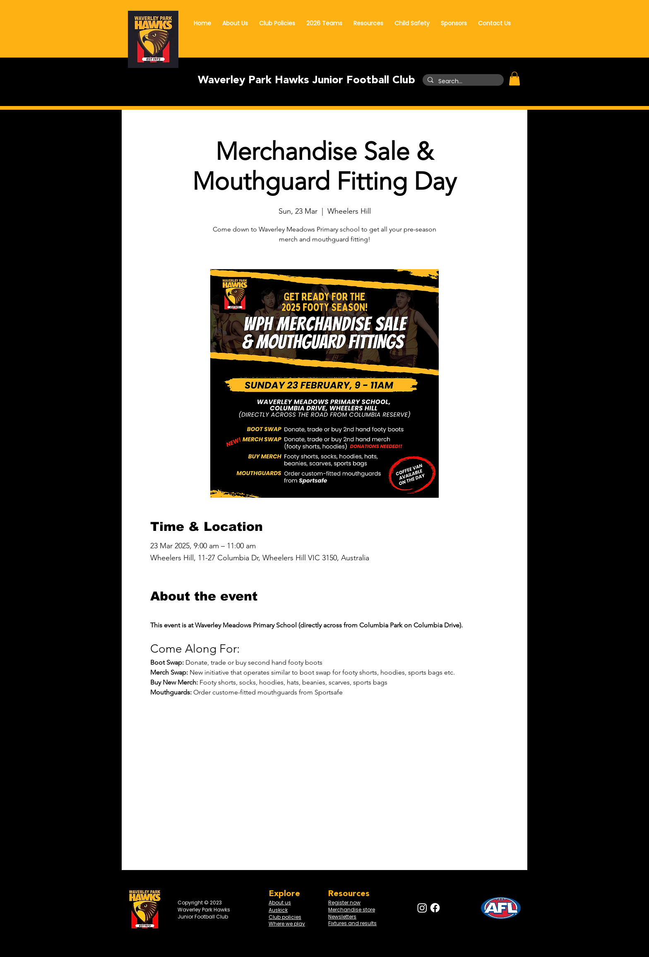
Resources (349, 893)
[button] (514, 78)
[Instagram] (422, 908)
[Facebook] (435, 908)
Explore (284, 893)
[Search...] (462, 81)
